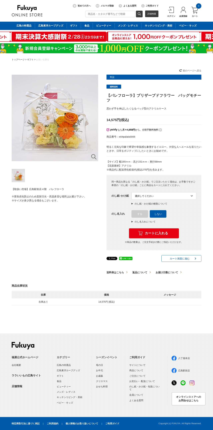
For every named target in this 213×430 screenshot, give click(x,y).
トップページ (18, 59)
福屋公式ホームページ (25, 357)
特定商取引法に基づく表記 (26, 423)
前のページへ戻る (192, 70)
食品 (59, 381)
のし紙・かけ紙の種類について (149, 203)
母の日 (99, 365)
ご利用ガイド (150, 5)
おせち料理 (102, 386)
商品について (136, 370)
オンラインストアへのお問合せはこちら (188, 398)
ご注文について (137, 376)
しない (158, 214)
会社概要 (16, 365)
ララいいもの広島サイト (26, 375)
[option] (55, 118)
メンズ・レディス (66, 392)
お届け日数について (167, 272)
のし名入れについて (143, 221)
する (139, 214)
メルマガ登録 (105, 6)
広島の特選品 (64, 365)
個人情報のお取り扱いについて (82, 423)
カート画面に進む (180, 258)
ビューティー (64, 386)
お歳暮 (99, 376)
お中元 (99, 370)
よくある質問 (127, 5)
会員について (136, 395)
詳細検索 (151, 13)
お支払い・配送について (142, 381)
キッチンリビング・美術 (69, 397)
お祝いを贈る (42, 59)
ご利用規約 (52, 423)
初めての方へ (82, 6)
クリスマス (102, 381)
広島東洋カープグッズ (68, 370)
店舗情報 (17, 386)
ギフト (30, 59)
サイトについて (137, 365)
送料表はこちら (115, 272)
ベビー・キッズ (65, 402)
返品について (139, 272)
